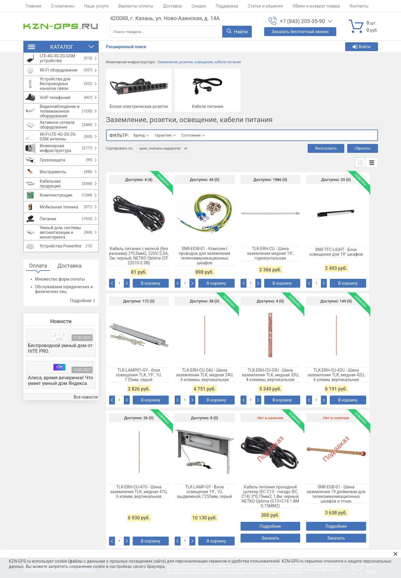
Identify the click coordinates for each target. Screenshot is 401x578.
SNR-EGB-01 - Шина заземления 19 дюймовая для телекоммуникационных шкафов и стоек (336, 494)
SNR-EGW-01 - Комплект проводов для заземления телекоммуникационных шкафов (204, 255)
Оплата (38, 286)
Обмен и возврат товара (295, 6)
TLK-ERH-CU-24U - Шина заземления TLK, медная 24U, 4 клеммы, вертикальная (204, 375)
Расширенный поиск (126, 46)
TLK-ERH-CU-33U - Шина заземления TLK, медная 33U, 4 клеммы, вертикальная (270, 375)
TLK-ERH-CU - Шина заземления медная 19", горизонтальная (270, 253)
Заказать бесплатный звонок (300, 31)
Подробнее (82, 320)
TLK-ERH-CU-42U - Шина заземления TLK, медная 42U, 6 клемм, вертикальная (336, 375)
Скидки (184, 6)
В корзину (150, 283)
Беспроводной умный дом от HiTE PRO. (60, 368)
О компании (58, 6)
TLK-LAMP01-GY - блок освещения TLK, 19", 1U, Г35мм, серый (139, 375)
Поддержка (210, 6)
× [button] (395, 553)
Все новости (86, 417)
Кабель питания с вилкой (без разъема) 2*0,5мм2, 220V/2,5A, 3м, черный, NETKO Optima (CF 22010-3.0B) (138, 255)
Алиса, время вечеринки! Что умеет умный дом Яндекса (60, 400)
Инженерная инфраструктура (130, 62)
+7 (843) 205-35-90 (302, 21)
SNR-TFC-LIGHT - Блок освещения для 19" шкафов (336, 252)
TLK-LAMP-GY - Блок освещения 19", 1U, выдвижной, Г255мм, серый (204, 492)
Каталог (61, 47)
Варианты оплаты (126, 6)
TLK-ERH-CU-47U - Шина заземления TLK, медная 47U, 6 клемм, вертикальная (139, 492)
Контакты (335, 6)
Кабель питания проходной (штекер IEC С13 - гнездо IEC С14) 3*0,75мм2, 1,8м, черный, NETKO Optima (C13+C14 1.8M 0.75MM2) (270, 496)
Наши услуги (89, 6)
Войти (362, 46)
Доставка (160, 6)
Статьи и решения (246, 6)
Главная (31, 6)
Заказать (270, 538)
